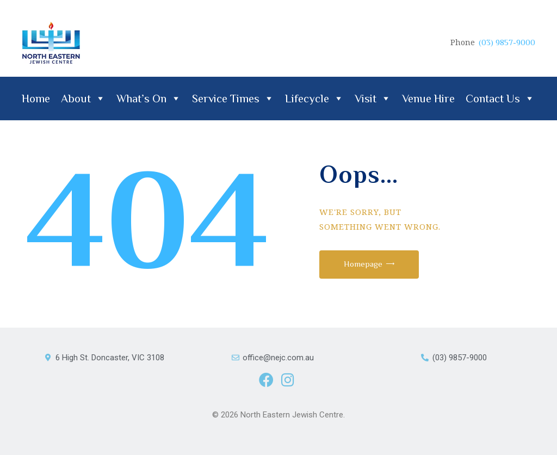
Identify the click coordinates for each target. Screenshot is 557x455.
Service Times (233, 98)
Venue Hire (428, 98)
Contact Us (500, 98)
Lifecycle (314, 98)
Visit (373, 98)
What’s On (148, 98)
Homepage (363, 263)
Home (36, 98)
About (83, 98)
